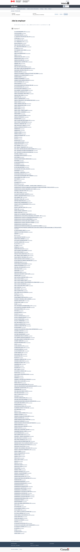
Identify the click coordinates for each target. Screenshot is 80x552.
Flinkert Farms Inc (19, 340)
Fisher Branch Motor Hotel (21, 297)
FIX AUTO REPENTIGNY (19, 319)
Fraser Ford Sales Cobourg (20, 426)
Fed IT (15, 180)
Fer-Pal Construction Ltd (20, 207)
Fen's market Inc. (18, 197)
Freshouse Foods (18, 464)
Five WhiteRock (18, 312)
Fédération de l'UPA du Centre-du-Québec (24, 222)
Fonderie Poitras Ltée (19, 362)
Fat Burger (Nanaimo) (19, 165)
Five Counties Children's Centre (22, 307)
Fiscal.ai (16, 294)
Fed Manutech (17, 182)
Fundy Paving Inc (18, 516)
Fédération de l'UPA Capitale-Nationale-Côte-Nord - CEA (27, 215)
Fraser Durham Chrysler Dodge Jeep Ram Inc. (25, 422)
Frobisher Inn (17, 479)
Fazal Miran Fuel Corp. (19, 177)
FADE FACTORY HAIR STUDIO (20, 66)
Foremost (16, 377)
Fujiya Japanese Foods (19, 508)
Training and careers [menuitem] (21, 8)
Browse (61, 14)
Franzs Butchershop (19, 421)
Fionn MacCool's (18, 262)
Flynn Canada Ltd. (18, 352)
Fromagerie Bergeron (19, 481)
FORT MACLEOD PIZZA (19, 392)
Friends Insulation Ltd (20, 476)
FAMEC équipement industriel (21, 93)
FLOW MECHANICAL (18, 349)
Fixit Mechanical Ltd (19, 322)
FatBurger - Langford (19, 172)
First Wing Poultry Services (21, 292)
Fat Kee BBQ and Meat (19, 167)
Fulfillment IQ (18, 510)
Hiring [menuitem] (42, 8)
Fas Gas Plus (17, 140)
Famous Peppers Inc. (19, 117)
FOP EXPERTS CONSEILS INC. (20, 371)
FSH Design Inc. (18, 506)
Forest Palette (17, 382)
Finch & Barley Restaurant (20, 250)
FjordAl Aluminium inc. (20, 324)
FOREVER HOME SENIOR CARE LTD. (21, 384)
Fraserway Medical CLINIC (20, 431)
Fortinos (16, 396)
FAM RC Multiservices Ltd (20, 91)
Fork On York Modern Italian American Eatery (25, 386)
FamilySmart (17, 113)
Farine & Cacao (17, 133)
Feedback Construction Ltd (21, 190)
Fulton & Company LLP (19, 513)
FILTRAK (16, 245)
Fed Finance (17, 179)
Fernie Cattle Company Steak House (23, 214)
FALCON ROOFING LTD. (19, 86)
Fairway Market (18, 76)
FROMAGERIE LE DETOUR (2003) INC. (22, 494)
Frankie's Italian (18, 414)
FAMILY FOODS (17, 102)
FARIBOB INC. (17, 130)
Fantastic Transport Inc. (20, 123)
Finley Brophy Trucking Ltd (21, 257)
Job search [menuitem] (13, 8)
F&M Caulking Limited (19, 45)
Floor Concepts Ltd (19, 345)
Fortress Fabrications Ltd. (20, 397)
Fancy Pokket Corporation (20, 122)
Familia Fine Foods (18, 95)
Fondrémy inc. (17, 364)
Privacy (21, 549)
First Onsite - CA (18, 289)
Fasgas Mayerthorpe (19, 142)
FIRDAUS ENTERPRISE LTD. (20, 265)
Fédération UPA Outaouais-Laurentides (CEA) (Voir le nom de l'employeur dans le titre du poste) (37, 227)
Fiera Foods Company (19, 238)
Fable (15, 55)
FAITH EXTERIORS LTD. (19, 81)
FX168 (15, 530)
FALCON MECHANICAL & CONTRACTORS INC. (23, 85)
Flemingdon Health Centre (21, 335)
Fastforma (17, 157)
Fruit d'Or (16, 504)
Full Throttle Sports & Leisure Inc (22, 511)
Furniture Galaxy (18, 518)
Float (15, 344)
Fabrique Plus (17, 65)
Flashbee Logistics (19, 330)
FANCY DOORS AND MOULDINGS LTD (22, 120)
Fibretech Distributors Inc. (21, 232)
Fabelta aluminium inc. (20, 53)
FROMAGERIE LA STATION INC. (20, 493)
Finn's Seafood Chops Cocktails (22, 258)
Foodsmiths (17, 367)
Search (65, 14)
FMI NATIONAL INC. (18, 355)
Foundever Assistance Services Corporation (25, 401)
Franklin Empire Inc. (19, 417)
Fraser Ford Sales (18, 424)
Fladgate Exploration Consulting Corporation (26, 329)
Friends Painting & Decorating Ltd (22, 478)
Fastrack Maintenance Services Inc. (23, 158)
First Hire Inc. (17, 287)
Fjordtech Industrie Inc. (20, 325)
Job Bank (14, 6)
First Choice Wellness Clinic (21, 285)
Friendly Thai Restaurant (20, 473)
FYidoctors (17, 533)
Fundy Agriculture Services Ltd (22, 515)
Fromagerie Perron (19, 499)
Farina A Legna (17, 132)
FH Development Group (20, 230)
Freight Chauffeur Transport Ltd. (22, 449)
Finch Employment (19, 252)
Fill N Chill (17, 243)
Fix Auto (16, 314)
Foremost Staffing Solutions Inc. (22, 379)
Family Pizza (17, 107)
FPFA (15, 411)
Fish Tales (16, 295)
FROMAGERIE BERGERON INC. (20, 483)
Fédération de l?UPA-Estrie (20, 224)
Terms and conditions (14, 549)
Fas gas (16, 138)
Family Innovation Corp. (20, 105)
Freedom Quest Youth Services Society (23, 443)
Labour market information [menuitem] (33, 8)
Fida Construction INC (19, 237)
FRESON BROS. (17, 468)
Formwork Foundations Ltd (21, 387)
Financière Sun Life (19, 248)
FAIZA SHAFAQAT (18, 83)
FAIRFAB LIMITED (18, 71)
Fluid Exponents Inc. (19, 350)
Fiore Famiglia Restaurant (20, 263)
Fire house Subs (18, 268)
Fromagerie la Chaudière (20, 489)
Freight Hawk (17, 451)
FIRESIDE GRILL (17, 275)
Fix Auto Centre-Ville (19, 315)
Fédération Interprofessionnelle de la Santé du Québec (28, 225)
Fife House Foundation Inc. (21, 240)
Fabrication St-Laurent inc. (21, 61)
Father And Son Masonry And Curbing (23, 175)
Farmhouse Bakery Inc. (19, 135)
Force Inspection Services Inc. (21, 374)
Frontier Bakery (18, 501)
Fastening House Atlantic (20, 155)
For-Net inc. (17, 372)
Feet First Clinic (18, 192)
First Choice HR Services (20, 283)
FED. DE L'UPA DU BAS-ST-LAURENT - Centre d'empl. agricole (28, 185)
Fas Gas (16, 137)
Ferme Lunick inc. (18, 212)
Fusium (16, 521)
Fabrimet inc (17, 63)
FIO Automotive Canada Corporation (23, 260)
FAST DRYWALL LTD (18, 145)
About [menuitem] (50, 8)
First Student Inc (18, 290)
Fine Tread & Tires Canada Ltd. (21, 255)
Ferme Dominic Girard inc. (20, 210)
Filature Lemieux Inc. (19, 242)
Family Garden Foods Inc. (20, 103)
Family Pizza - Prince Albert (21, 110)
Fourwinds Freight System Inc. (21, 407)
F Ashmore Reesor (18, 35)
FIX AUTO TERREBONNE (19, 320)
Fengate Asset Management (21, 202)
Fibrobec (16, 233)
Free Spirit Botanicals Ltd (20, 439)
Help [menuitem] (46, 8)
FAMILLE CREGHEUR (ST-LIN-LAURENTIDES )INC (24, 100)
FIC (15, 235)
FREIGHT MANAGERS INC (19, 453)
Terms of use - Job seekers (15, 545)
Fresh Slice (17, 458)
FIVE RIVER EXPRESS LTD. (19, 309)
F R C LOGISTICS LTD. (18, 40)
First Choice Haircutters (20, 280)
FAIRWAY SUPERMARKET (19, 78)
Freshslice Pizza (18, 466)
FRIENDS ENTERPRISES (19, 474)
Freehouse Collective (19, 446)
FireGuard (16, 270)
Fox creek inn (17, 409)
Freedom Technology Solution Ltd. (23, 444)
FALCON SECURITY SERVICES (20, 88)
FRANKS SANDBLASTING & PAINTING (22, 419)
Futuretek (16, 528)
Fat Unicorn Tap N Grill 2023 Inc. (22, 168)
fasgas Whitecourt (19, 143)
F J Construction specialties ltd (22, 36)
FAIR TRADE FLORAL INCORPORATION (22, 68)
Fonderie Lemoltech (19, 361)
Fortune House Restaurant (21, 399)
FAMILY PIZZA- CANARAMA (20, 112)
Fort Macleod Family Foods (21, 391)
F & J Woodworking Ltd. (20, 31)
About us (31, 543)
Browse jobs (17, 10)
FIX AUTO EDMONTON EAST (20, 317)
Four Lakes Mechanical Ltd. (21, 402)
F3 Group (16, 48)
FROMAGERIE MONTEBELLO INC (21, 498)
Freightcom (17, 454)
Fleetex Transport (18, 332)
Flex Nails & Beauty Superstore (21, 339)
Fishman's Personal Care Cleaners (22, 299)
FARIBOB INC (17, 128)
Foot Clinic (17, 369)
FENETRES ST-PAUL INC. (19, 199)
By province (28, 31)
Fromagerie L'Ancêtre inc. (20, 488)
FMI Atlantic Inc (18, 354)
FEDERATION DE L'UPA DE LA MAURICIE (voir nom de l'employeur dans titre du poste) (34, 187)
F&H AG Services (18, 43)
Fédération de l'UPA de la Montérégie (23, 219)
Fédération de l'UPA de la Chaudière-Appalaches (26, 217)
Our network (52, 543)
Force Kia (16, 376)
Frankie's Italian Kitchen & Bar (21, 416)
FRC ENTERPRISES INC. (19, 432)
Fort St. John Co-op (19, 394)
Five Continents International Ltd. (23, 305)
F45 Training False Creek (20, 50)
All (49, 24)
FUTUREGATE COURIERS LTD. (20, 526)
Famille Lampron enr (19, 98)
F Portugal (17, 38)
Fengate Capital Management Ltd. (22, 204)
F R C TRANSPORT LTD (19, 41)
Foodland (16, 366)
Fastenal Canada (18, 153)
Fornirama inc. (18, 389)
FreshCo (16, 461)
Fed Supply (16, 184)
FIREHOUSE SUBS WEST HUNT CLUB (22, 273)
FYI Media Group (18, 531)
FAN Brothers (17, 118)
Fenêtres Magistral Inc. (20, 200)
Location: (34, 13)
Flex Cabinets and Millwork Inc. (22, 337)
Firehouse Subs (18, 272)
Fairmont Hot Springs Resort (21, 75)
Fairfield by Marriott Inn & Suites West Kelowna (26, 73)
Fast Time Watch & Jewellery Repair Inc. (23, 152)
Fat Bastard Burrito (19, 162)
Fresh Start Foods (18, 459)
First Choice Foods (19, 278)
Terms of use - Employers (34, 545)
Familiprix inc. (17, 97)
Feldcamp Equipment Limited (21, 194)
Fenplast (16, 205)
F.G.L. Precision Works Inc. (20, 46)
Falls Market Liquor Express (21, 90)
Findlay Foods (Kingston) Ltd (21, 253)
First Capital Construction (21, 277)
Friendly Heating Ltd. (19, 471)
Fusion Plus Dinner (19, 520)
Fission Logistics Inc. (19, 300)
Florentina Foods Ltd (19, 347)
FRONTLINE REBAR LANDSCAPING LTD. (22, 503)
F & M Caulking (17, 33)
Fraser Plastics (18, 427)
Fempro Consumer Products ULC (22, 195)
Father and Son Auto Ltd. (20, 174)
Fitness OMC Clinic (18, 302)
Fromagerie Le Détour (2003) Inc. (22, 496)
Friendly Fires (17, 469)
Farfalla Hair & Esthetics (20, 127)
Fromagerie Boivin (18, 484)
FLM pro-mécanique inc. (20, 342)
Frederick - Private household (21, 436)
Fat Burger (17, 163)
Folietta (16, 357)
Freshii (16, 463)
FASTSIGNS (16, 160)
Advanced (56, 14)
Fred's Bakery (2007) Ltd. (20, 434)
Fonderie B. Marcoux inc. (20, 359)
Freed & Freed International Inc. (22, 441)
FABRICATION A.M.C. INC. (19, 56)
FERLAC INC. (16, 209)
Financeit (16, 247)
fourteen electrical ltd (20, 406)
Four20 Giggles (18, 404)
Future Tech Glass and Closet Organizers (24, 525)
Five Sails (16, 310)
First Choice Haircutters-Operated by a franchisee (26, 282)
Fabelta (16, 51)
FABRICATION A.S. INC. (19, 58)
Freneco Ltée (17, 456)
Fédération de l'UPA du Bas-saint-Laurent (24, 220)
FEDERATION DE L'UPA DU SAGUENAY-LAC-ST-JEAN (25, 189)
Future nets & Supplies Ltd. (21, 523)
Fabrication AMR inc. (19, 60)
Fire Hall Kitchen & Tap (20, 267)
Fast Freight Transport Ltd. (21, 147)
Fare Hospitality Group (20, 125)
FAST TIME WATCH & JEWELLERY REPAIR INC (23, 150)
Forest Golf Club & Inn (19, 381)
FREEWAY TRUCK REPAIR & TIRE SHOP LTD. (23, 448)
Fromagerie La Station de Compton (22, 491)
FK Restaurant (17, 327)
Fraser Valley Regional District (22, 429)
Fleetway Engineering (19, 334)
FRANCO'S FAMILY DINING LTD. (21, 412)
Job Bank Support (14, 543)
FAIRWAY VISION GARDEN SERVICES (21, 80)
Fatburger (16, 170)
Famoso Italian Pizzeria (20, 115)
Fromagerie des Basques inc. (21, 486)
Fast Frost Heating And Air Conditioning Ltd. (25, 148)
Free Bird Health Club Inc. (20, 438)
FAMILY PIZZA (17, 108)
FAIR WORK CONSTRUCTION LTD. (21, 70)
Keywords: (13, 13)
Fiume (15, 304)
